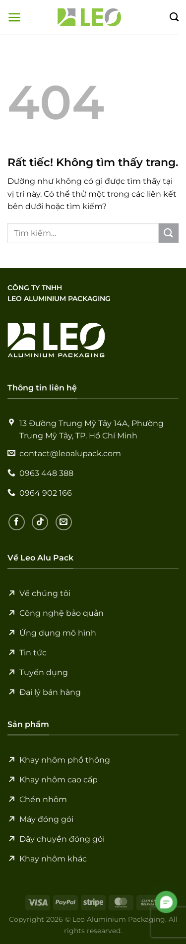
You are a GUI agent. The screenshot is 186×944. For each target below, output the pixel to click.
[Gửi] (169, 233)
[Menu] (14, 17)
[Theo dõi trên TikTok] (40, 522)
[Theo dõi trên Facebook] (16, 522)
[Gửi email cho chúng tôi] (64, 522)
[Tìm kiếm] (174, 17)
